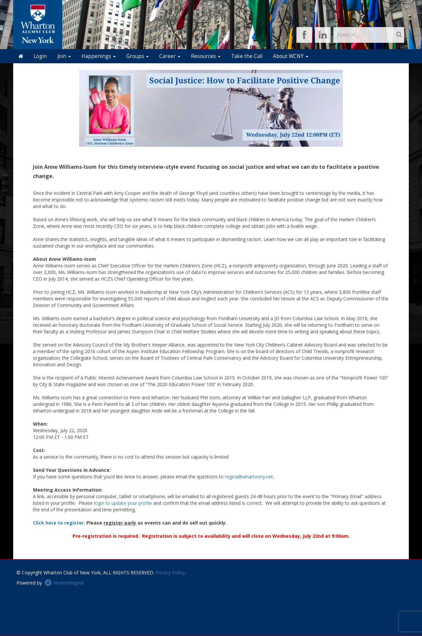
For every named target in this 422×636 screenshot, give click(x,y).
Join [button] (64, 56)
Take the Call (246, 56)
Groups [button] (137, 56)
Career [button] (169, 56)
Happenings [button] (98, 56)
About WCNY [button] (290, 56)
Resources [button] (206, 56)
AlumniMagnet (64, 583)
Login (40, 56)
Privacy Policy (170, 572)
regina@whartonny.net (249, 476)
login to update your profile (123, 503)
